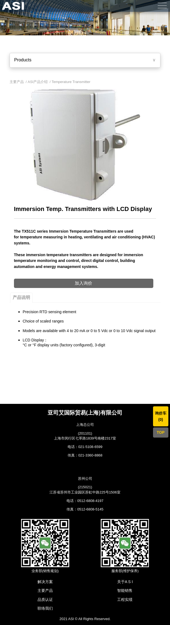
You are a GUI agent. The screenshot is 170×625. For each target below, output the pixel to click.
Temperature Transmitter (71, 82)
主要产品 (45, 590)
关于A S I (125, 582)
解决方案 (45, 582)
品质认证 (45, 599)
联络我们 (45, 608)
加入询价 (83, 283)
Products (22, 60)
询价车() (160, 416)
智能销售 (124, 590)
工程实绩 (124, 599)
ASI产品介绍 (38, 82)
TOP (161, 432)
